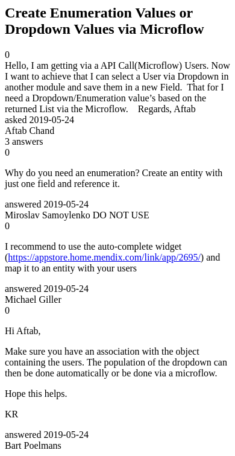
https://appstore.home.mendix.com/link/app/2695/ (104, 257)
